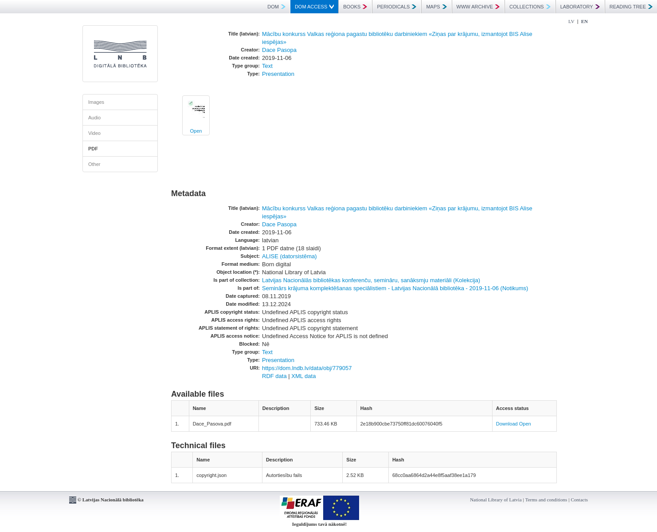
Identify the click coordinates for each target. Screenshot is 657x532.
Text (267, 66)
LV (571, 21)
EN (584, 21)
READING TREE (631, 6)
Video (94, 133)
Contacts (579, 499)
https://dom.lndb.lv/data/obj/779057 (307, 368)
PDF (93, 148)
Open (196, 131)
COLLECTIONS (530, 6)
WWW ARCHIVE (478, 6)
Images (96, 102)
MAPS (436, 6)
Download (507, 423)
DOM (276, 6)
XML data (303, 376)
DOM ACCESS (314, 6)
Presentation (278, 74)
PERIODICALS (396, 6)
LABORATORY (580, 6)
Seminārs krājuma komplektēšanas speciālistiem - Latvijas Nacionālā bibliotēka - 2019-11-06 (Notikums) (395, 288)
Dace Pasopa (279, 50)
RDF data (274, 376)
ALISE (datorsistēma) (289, 256)
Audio (94, 117)
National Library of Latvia (495, 499)
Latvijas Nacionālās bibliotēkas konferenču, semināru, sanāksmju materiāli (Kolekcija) (371, 280)
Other (94, 164)
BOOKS (355, 6)
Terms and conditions (546, 499)
